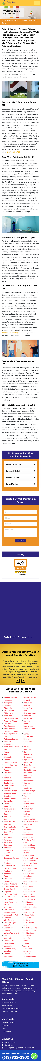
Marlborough (9, 943)
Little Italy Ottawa (30, 713)
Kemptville (28, 742)
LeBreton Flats (29, 729)
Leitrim (26, 724)
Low (25, 711)
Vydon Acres (8, 744)
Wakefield (7, 742)
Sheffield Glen (9, 804)
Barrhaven (27, 936)
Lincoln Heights (30, 718)
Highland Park (29, 760)
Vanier (6, 755)
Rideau (6, 835)
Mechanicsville (9, 928)
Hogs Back (28, 755)
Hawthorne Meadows (28, 776)
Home (4, 20)
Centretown (28, 866)
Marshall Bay (9, 941)
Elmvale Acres (29, 809)
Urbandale (8, 757)
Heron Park (28, 762)
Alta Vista (27, 951)
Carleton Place (29, 892)
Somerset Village (10, 791)
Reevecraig (8, 845)
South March (9, 786)
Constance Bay (29, 848)
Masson (7, 936)
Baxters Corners (30, 930)
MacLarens (28, 703)
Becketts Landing (30, 928)
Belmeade (27, 917)
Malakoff (27, 700)
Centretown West (30, 863)
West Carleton (9, 729)
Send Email (9, 1045)
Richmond (8, 837)
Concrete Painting (8, 1022)
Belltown (27, 920)
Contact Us (6, 1028)
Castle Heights (29, 874)
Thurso (6, 770)
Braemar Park (29, 912)
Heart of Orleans (30, 770)
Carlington (27, 889)
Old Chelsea (8, 899)
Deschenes (28, 830)
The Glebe (8, 773)
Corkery (27, 842)
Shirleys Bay (8, 801)
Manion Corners (30, 698)
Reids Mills (8, 842)
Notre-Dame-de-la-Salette (11, 903)
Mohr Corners (9, 917)
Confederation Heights (29, 851)
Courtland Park (29, 840)
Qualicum (7, 863)
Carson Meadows (30, 881)
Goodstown (28, 788)
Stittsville (7, 778)
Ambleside (28, 949)
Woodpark (8, 703)
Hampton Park (29, 780)
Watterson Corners (11, 739)
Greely (26, 786)
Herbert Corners (30, 767)
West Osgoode (9, 726)
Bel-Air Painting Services (17, 20)
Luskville (27, 705)
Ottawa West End (10, 884)
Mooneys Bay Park (11, 915)
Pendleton (8, 871)
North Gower (9, 907)
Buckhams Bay (29, 905)
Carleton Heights (30, 894)
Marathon (7, 951)
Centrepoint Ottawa (31, 868)
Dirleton (27, 827)
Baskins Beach (29, 933)
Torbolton (7, 767)
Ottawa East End (10, 889)
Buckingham (28, 902)
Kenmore (27, 739)
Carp (25, 884)
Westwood (8, 716)
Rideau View (8, 832)
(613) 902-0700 (15, 1057)
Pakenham (8, 879)
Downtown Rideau (31, 819)
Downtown (28, 824)
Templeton (8, 775)
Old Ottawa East (10, 897)
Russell (6, 814)
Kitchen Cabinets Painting (11, 1008)
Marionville (8, 946)
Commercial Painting (9, 1012)
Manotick (7, 954)
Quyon (6, 855)
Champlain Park (30, 861)
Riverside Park (9, 830)
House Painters (7, 1005)
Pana (6, 876)
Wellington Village (11, 731)
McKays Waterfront (11, 933)
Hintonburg (28, 757)
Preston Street (9, 866)
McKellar (7, 930)
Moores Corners (10, 912)
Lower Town (28, 708)
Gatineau (27, 796)
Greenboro (28, 783)
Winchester (8, 708)
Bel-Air (26, 925)
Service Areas (6, 1031)
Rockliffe (7, 817)
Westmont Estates (11, 718)
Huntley (26, 747)
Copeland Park (29, 845)
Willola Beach (9, 711)
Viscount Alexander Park (11, 748)
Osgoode (7, 892)
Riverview (7, 824)
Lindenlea (27, 716)
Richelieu (7, 840)
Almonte (27, 954)
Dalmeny (27, 832)
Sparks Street (9, 783)
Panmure (7, 874)
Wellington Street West (10, 735)
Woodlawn (8, 705)
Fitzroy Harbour (30, 804)
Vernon (6, 752)
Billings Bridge (29, 915)
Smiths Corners (10, 799)
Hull (25, 752)
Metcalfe (7, 925)
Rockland (7, 819)
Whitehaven (8, 713)
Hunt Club (27, 749)
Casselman (28, 876)
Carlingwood (28, 886)
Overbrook (8, 881)
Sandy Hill (7, 806)
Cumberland (28, 835)
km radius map (20, 609)
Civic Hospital (29, 855)
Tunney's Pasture (10, 762)
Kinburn (27, 731)
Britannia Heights (30, 907)
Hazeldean (28, 773)
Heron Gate (28, 765)
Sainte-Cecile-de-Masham (10, 810)
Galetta (26, 799)
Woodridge (8, 700)
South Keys (8, 788)
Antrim (26, 946)
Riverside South (10, 827)
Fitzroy (26, 806)
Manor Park (8, 956)
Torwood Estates (10, 765)
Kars (25, 744)
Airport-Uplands (30, 956)
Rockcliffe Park (9, 822)
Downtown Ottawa (31, 822)
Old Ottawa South (10, 894)
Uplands (7, 760)
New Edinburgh (9, 910)
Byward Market (29, 897)
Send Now (20, 540)
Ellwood (27, 811)
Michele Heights (10, 923)
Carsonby (27, 879)
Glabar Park (28, 793)
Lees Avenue (28, 726)
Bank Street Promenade (28, 939)
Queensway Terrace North (11, 859)
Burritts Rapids (29, 899)
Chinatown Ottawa (31, 858)
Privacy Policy (6, 1025)
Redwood (7, 848)
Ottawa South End (11, 886)
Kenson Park (28, 736)
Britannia (27, 910)
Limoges (27, 721)
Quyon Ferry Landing (8, 851)
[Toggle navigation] (37, 3)
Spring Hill (8, 780)
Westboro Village (10, 721)
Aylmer (26, 943)
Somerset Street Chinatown (10, 794)
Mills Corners (9, 920)
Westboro (7, 724)
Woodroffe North (10, 698)
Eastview (27, 814)
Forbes (26, 801)
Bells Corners (29, 923)
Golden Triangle (30, 791)
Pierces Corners (10, 868)
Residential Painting (9, 1002)
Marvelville (8, 938)
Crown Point (28, 837)
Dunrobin (27, 817)
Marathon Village (10, 949)
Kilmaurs (27, 734)
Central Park (28, 871)
